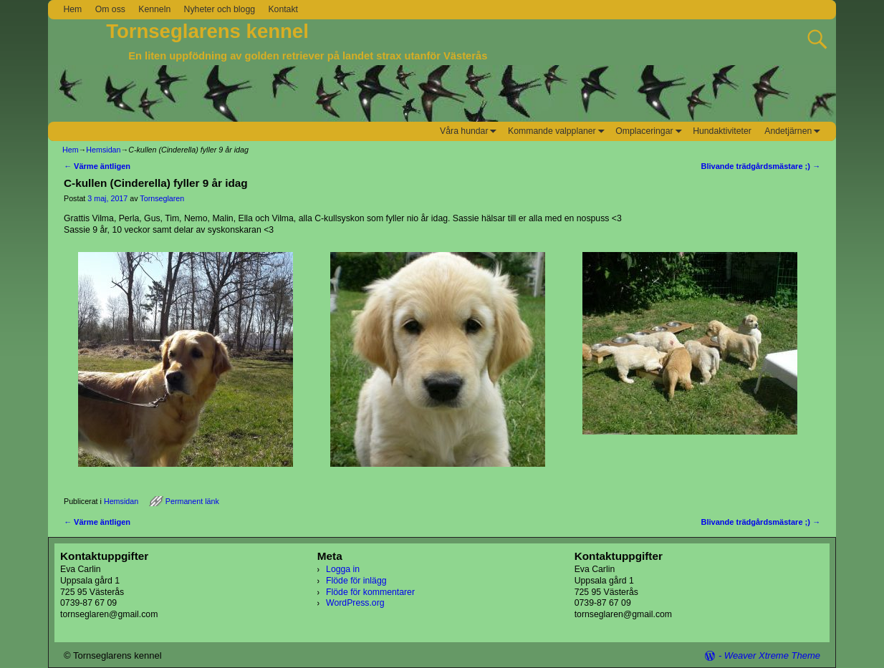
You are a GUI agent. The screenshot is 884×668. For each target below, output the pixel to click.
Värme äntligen (97, 166)
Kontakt (283, 9)
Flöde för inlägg (356, 581)
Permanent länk (192, 501)
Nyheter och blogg (219, 9)
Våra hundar (470, 131)
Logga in (343, 569)
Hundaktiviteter (722, 131)
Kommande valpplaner (558, 131)
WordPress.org (355, 603)
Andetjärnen (794, 131)
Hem (72, 9)
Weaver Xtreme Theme (772, 655)
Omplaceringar (650, 131)
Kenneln (154, 9)
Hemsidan (103, 149)
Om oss (110, 9)
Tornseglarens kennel (207, 31)
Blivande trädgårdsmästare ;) (760, 166)
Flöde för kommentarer (370, 592)
